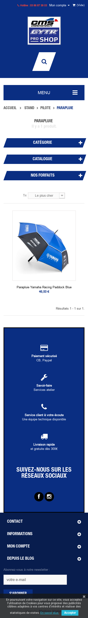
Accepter (70, 612)
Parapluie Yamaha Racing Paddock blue (44, 287)
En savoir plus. (49, 612)
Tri (25, 195)
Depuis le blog (20, 559)
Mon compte (18, 546)
